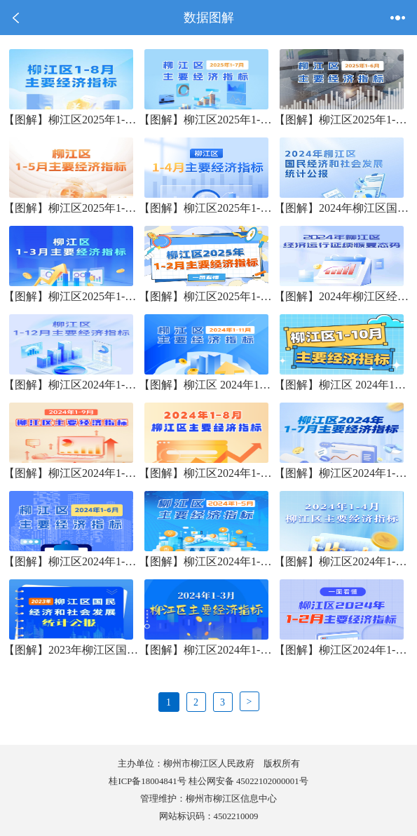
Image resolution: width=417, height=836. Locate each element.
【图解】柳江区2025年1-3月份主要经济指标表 (71, 296)
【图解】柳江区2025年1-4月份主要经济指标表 (206, 208)
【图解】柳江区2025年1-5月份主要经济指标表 (71, 208)
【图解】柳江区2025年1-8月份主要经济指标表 (71, 120)
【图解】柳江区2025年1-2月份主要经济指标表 (206, 296)
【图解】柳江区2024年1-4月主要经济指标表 (341, 561)
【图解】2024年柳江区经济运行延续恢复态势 (341, 296)
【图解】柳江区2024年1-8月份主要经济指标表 (206, 473)
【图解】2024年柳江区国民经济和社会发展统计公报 (341, 208)
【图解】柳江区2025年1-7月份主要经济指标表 (206, 120)
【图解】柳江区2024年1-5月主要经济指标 (206, 561)
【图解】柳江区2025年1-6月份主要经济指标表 (341, 120)
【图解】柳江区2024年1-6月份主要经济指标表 (71, 561)
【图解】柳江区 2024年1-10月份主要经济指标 (341, 385)
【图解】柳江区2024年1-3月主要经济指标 (206, 650)
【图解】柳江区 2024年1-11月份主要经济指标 (206, 385)
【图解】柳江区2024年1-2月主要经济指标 (341, 650)
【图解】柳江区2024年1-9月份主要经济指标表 (71, 473)
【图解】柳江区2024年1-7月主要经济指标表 (341, 473)
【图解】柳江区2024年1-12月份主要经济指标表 (71, 385)
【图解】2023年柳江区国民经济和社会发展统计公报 (71, 650)
